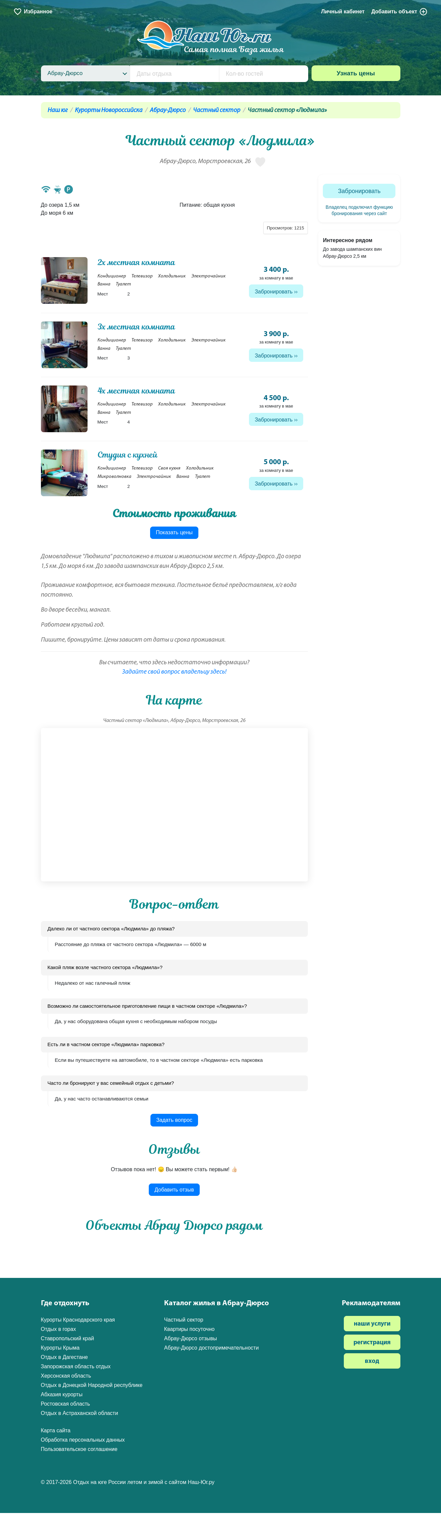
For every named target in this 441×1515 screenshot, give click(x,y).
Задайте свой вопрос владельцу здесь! (174, 674)
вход (372, 1363)
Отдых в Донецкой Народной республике (92, 1387)
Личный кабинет (343, 11)
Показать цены (174, 534)
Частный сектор (216, 110)
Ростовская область (65, 1406)
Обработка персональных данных (83, 1442)
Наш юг (58, 110)
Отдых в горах (58, 1331)
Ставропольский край (67, 1340)
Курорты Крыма (60, 1350)
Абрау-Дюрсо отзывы (190, 1340)
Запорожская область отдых (76, 1368)
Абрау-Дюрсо (168, 110)
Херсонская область (66, 1378)
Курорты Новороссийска (108, 110)
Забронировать (274, 291)
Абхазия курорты (62, 1396)
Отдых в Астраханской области (79, 1415)
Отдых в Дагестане (64, 1359)
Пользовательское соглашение (79, 1451)
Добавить (399, 12)
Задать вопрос (174, 1122)
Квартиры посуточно (189, 1331)
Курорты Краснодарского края (78, 1322)
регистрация (372, 1345)
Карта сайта (56, 1432)
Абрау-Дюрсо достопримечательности (211, 1350)
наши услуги (372, 1326)
